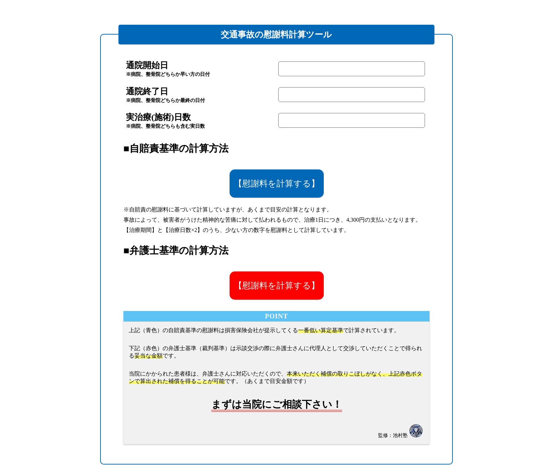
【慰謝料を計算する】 (277, 183)
